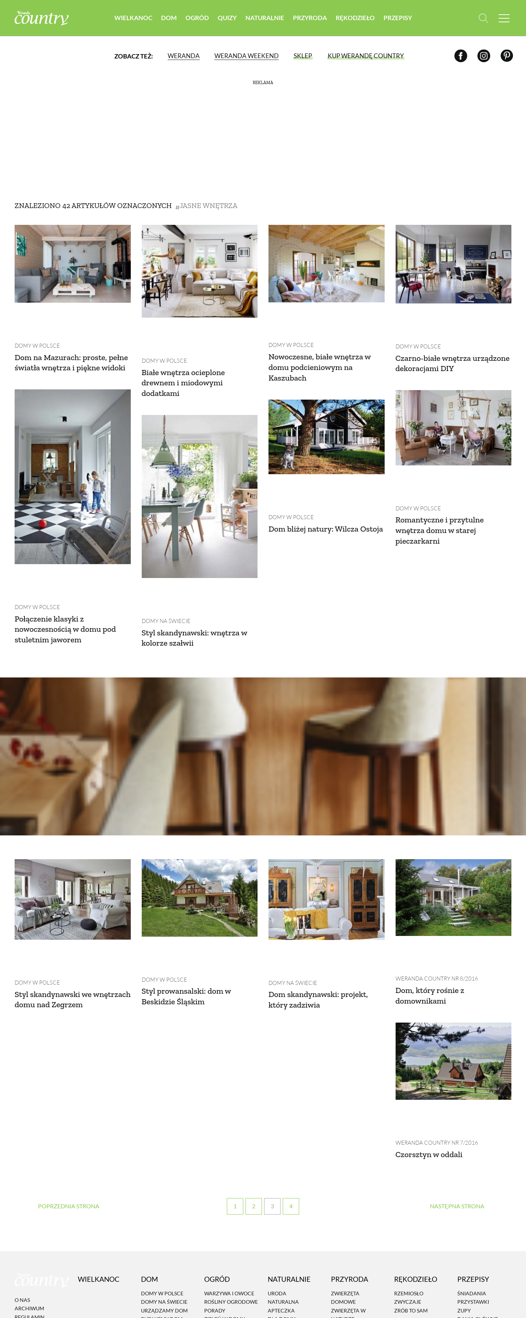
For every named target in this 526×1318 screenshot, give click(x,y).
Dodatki (469, 1207)
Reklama (27, 1230)
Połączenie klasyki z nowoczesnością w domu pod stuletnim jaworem (451, 565)
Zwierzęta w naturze (348, 1185)
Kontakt (27, 1239)
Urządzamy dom (164, 1181)
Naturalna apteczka (283, 1177)
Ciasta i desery (477, 1198)
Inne (463, 1224)
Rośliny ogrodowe (231, 1173)
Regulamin (30, 1188)
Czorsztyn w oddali (432, 1024)
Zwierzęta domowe (345, 1168)
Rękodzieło (355, 18)
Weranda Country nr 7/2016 (434, 1013)
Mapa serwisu (33, 1222)
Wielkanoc (133, 18)
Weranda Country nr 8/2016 (434, 882)
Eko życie (281, 1198)
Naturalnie (264, 18)
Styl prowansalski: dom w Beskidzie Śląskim (190, 899)
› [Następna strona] (457, 1077)
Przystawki (473, 1173)
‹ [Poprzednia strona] (69, 1077)
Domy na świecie (164, 556)
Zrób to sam (411, 1181)
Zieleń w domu (224, 1190)
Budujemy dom (162, 1190)
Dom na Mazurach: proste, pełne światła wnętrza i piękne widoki (72, 335)
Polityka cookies (39, 1213)
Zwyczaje (407, 1173)
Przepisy (398, 18)
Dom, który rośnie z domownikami (433, 898)
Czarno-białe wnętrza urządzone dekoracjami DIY (449, 330)
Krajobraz (346, 1198)
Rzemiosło (408, 1164)
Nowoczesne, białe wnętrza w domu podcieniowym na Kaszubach (324, 335)
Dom (169, 18)
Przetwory (473, 1215)
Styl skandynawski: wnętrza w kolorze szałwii (199, 573)
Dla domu (282, 1190)
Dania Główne (477, 1190)
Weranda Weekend (246, 56)
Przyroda (310, 18)
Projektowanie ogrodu (225, 1202)
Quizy (227, 18)
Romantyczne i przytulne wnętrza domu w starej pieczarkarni (316, 475)
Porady (214, 1181)
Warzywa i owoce (229, 1164)
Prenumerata (482, 1254)
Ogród (197, 18)
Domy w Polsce (35, 313)
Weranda (183, 56)
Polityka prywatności (33, 1200)
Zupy (464, 1181)
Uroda (277, 1164)
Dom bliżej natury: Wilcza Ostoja (64, 469)
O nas (22, 1170)
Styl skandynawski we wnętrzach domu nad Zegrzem (57, 907)
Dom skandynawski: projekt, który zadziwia (322, 902)
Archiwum (29, 1179)
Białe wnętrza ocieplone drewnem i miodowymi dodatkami (187, 350)
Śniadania (471, 1164)
